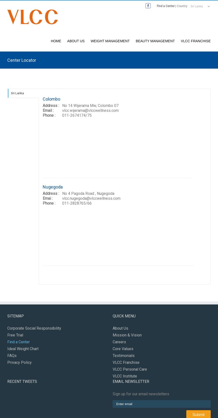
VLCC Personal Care (130, 369)
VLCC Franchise (196, 41)
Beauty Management (155, 41)
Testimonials (124, 355)
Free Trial (15, 335)
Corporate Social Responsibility (34, 328)
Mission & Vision (127, 335)
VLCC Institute (125, 376)
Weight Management (110, 41)
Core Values (123, 348)
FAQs (12, 355)
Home (56, 41)
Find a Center (166, 6)
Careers (119, 342)
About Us (76, 41)
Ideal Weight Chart (23, 348)
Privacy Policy (19, 362)
